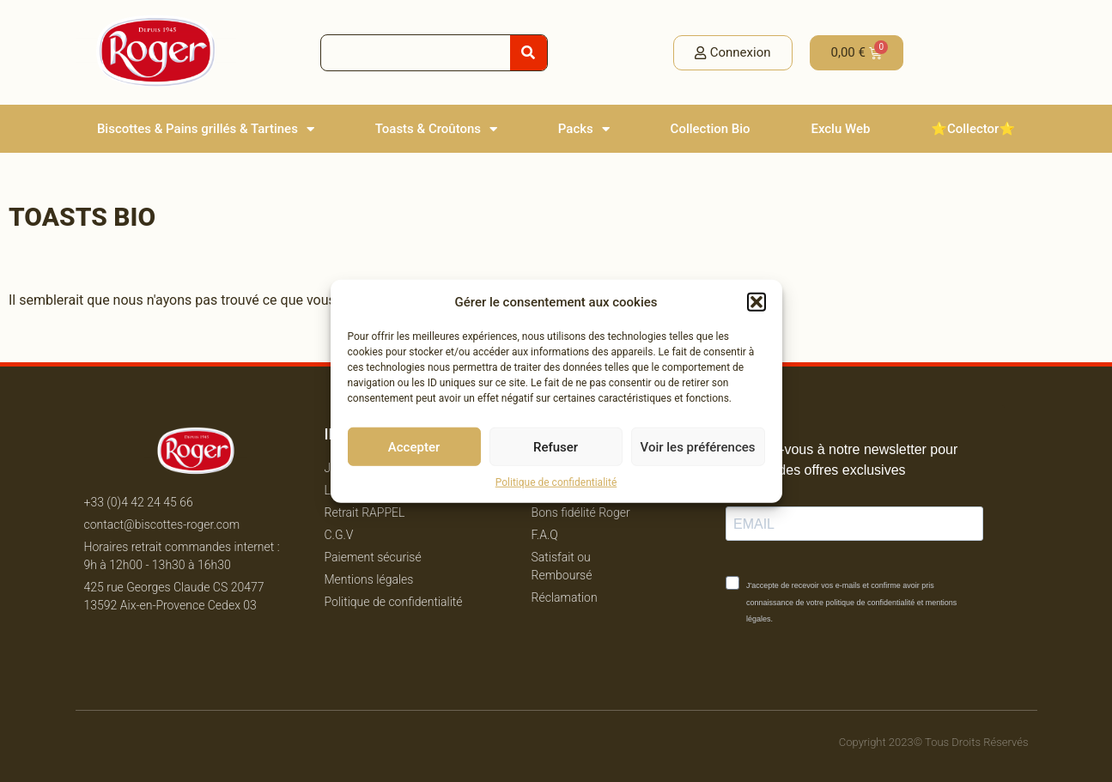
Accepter (414, 446)
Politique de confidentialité (556, 482)
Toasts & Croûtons (436, 129)
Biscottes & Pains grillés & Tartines (205, 129)
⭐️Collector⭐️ (973, 128)
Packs (584, 129)
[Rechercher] (528, 52)
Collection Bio (710, 128)
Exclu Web (840, 128)
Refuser (555, 446)
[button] (756, 302)
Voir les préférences (698, 446)
